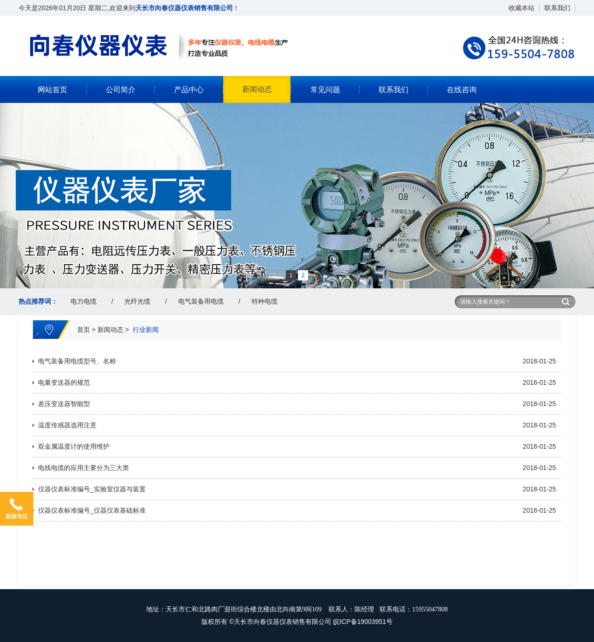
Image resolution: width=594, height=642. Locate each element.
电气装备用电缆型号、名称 (77, 361)
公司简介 (121, 90)
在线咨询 (462, 90)
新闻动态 (257, 89)
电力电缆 (84, 301)
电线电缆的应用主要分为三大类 (83, 467)
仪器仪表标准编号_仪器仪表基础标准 (92, 510)
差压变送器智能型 (64, 403)
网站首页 (52, 90)
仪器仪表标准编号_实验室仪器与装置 (92, 489)
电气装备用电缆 (201, 301)
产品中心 (189, 90)
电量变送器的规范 (64, 382)
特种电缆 (265, 301)
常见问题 (325, 90)
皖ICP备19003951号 (363, 621)
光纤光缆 (137, 301)
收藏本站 (522, 8)
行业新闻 (146, 329)
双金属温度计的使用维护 (74, 446)
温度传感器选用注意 (67, 425)
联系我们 (557, 8)
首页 (83, 329)
